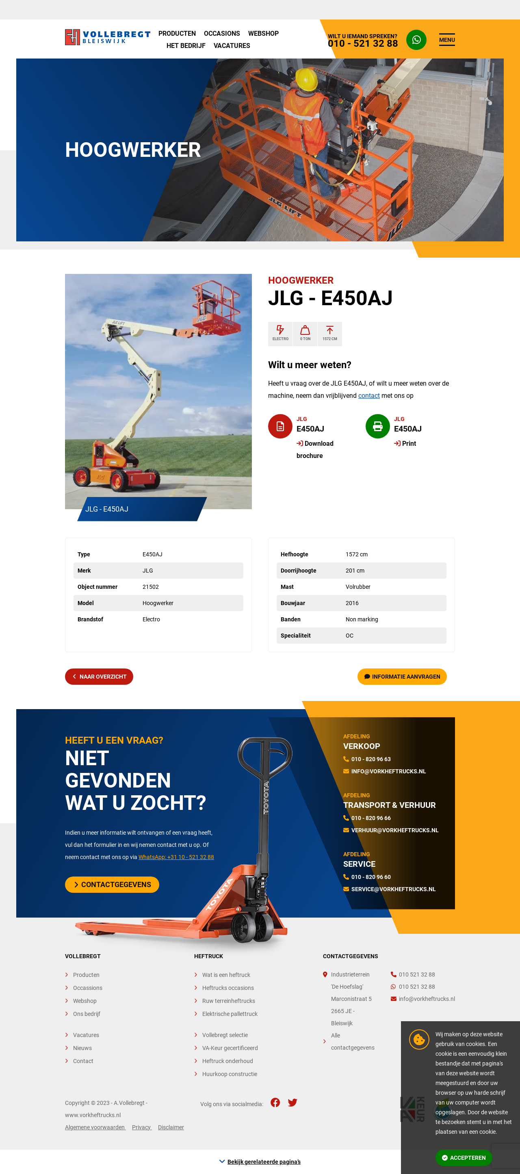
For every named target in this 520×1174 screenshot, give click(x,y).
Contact (83, 1061)
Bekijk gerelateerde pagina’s (264, 1162)
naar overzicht (100, 676)
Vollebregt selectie (225, 1035)
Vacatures (232, 46)
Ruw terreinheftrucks (228, 1001)
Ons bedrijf (86, 1014)
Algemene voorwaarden (95, 1127)
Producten (177, 33)
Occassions (87, 988)
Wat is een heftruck (226, 975)
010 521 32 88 (413, 974)
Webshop (263, 33)
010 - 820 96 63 (371, 759)
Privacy (142, 1127)
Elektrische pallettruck (230, 1014)
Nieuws (82, 1048)
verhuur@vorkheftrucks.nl (395, 830)
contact (369, 395)
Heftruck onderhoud (227, 1061)
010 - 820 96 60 (371, 877)
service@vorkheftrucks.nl (393, 889)
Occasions (222, 33)
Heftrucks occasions (228, 988)
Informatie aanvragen (402, 676)
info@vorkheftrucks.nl (388, 771)
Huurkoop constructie (229, 1074)
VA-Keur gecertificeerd (230, 1048)
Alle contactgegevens (353, 1041)
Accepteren (464, 1157)
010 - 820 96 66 (371, 818)
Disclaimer (171, 1127)
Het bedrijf (186, 46)
